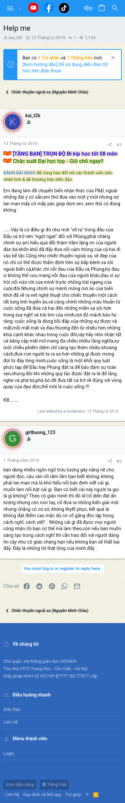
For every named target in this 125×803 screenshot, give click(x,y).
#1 (119, 144)
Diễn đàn (12, 709)
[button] (10, 8)
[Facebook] (48, 7)
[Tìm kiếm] (115, 8)
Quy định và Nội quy (42, 794)
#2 (119, 461)
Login (8, 753)
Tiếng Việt (54, 784)
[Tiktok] (64, 7)
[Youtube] (33, 7)
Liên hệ (10, 722)
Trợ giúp (73, 794)
